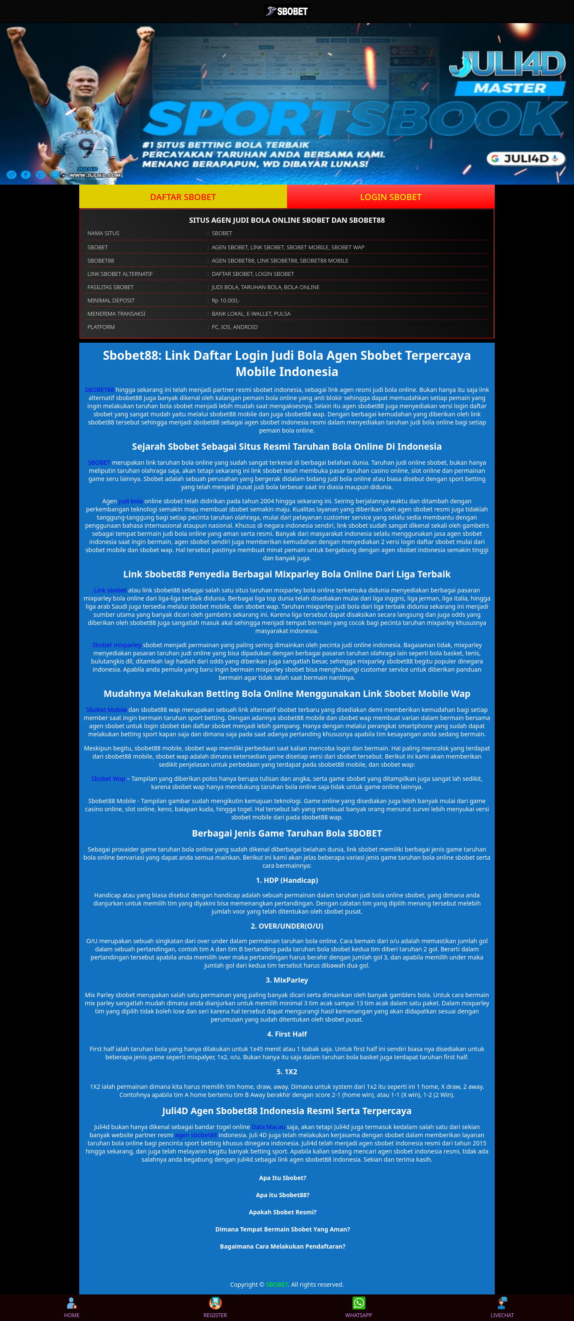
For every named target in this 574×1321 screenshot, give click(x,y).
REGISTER (215, 1308)
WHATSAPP (358, 1308)
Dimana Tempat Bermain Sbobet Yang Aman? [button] (282, 1229)
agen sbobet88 (196, 1135)
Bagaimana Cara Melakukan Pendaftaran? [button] (283, 1246)
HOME (72, 1308)
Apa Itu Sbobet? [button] (282, 1178)
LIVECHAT (502, 1308)
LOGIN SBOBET (391, 197)
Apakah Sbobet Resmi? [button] (283, 1212)
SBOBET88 (99, 390)
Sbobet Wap (108, 778)
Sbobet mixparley (116, 645)
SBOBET (99, 462)
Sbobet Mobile (106, 709)
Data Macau (268, 1127)
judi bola (131, 501)
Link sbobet (110, 590)
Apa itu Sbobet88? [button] (283, 1195)
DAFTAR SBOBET (183, 197)
